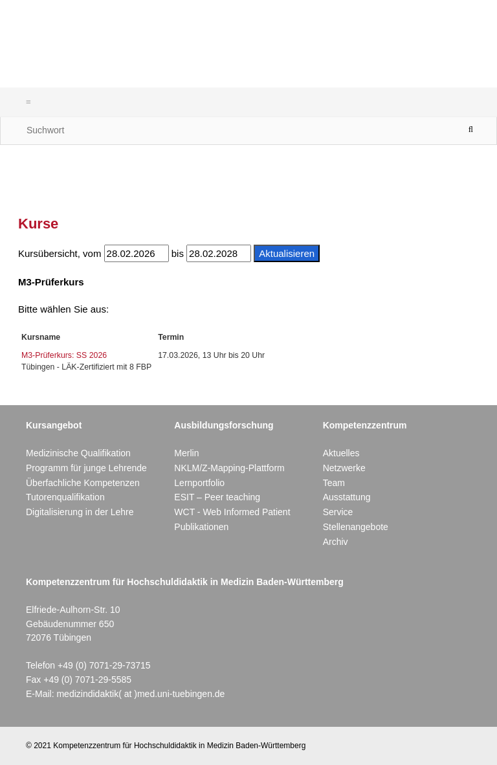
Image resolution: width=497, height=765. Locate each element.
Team (334, 483)
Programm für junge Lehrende (86, 468)
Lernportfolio (199, 483)
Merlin (186, 453)
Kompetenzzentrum (365, 425)
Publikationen (201, 527)
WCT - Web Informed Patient (232, 512)
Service (338, 512)
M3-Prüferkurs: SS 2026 (64, 355)
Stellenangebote (355, 527)
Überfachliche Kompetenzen (83, 483)
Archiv (335, 542)
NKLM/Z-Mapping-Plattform (229, 468)
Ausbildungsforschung (223, 425)
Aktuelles (341, 453)
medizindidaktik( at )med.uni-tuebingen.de (140, 694)
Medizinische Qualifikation (78, 453)
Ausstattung (347, 497)
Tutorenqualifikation (65, 497)
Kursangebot (54, 425)
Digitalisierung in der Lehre (80, 512)
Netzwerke (344, 468)
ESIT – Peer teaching (217, 497)
